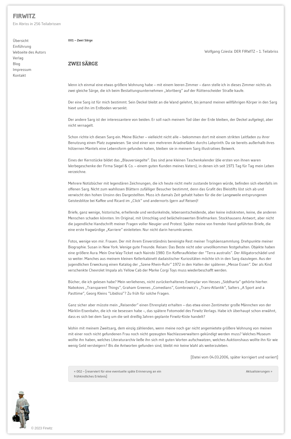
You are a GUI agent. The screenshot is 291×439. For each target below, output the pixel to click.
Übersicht (21, 40)
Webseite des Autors (29, 52)
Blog (16, 63)
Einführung (22, 46)
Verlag (18, 57)
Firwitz (24, 16)
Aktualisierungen (259, 371)
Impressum (22, 69)
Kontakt (19, 75)
